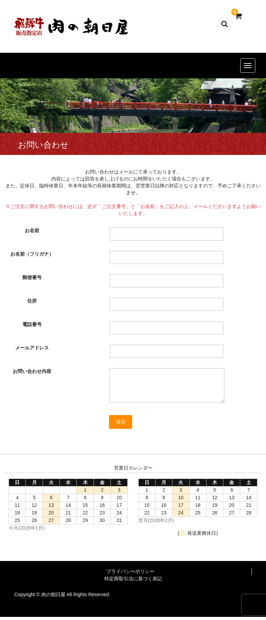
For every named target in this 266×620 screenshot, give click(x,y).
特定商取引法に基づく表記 (133, 578)
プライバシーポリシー (130, 571)
